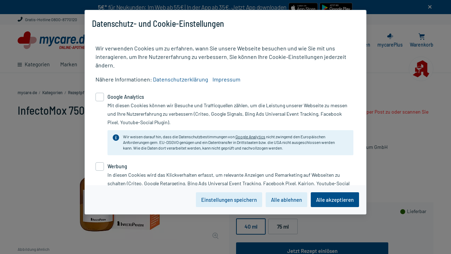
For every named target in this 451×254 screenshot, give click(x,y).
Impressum (226, 79)
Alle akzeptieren (335, 199)
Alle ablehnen (286, 199)
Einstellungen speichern (229, 199)
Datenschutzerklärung (180, 79)
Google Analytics (250, 136)
